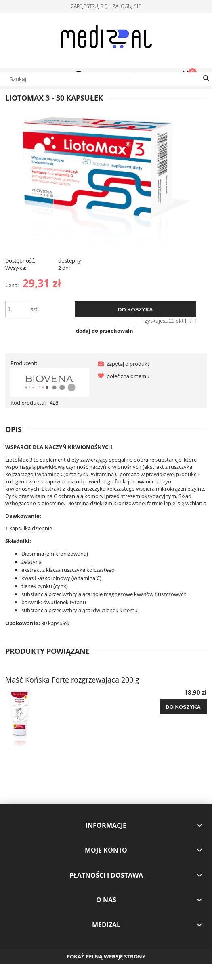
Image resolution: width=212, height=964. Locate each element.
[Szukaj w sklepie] (106, 79)
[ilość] (17, 309)
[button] (121, 364)
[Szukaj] (206, 78)
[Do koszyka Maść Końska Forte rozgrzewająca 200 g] (183, 707)
